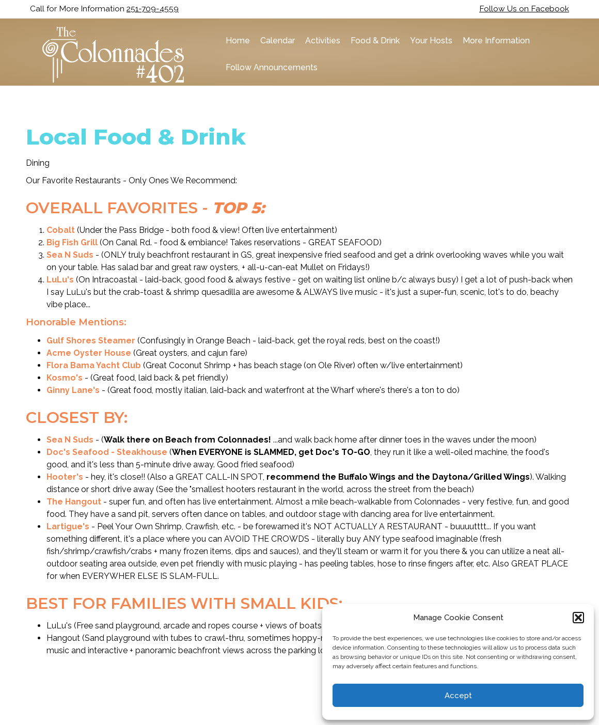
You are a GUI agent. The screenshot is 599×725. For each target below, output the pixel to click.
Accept (458, 695)
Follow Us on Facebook (524, 8)
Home (235, 40)
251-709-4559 (153, 8)
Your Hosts (428, 40)
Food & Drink (372, 40)
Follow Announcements (268, 67)
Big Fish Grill (72, 241)
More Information (493, 40)
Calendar (274, 40)
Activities (319, 40)
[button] (578, 617)
